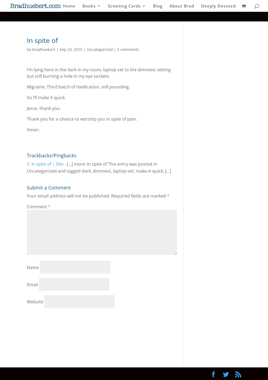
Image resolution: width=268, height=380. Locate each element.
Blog (157, 6)
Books (89, 6)
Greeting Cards (124, 6)
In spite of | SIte (47, 164)
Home (69, 6)
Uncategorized (100, 49)
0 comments (128, 49)
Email (32, 285)
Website (35, 302)
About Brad (181, 6)
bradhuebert (43, 49)
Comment (38, 207)
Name (33, 267)
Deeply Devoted (218, 6)
